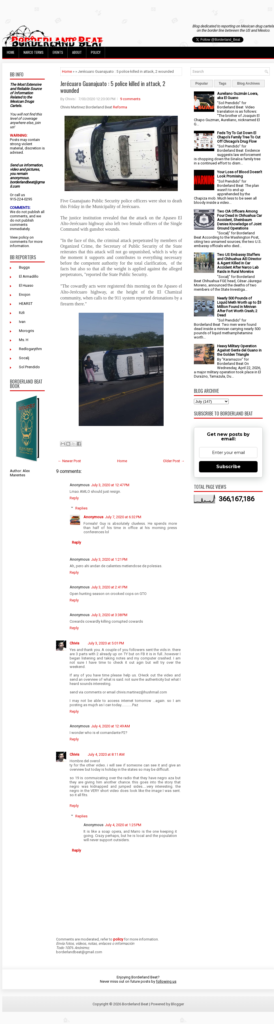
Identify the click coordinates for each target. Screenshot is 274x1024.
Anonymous (93, 517)
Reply (74, 498)
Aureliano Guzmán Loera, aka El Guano (237, 95)
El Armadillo (28, 276)
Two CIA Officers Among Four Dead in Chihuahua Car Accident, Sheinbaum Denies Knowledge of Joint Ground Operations (239, 219)
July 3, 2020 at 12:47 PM (110, 485)
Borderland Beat (135, 1004)
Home (10, 52)
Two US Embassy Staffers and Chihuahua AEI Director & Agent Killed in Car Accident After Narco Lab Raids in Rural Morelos (239, 263)
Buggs (24, 267)
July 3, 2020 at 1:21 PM (109, 559)
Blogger (177, 1004)
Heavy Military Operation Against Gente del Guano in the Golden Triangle (239, 350)
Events (58, 52)
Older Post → (174, 461)
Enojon (24, 294)
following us (166, 981)
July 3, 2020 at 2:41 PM (109, 587)
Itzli (22, 312)
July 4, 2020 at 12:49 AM (110, 726)
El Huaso (26, 285)
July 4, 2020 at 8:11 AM (106, 754)
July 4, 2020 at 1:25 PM (123, 825)
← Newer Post (69, 461)
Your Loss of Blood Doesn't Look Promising (239, 174)
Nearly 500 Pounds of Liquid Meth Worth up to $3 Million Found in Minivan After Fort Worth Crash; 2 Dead (239, 306)
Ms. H (23, 340)
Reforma (120, 107)
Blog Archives (248, 83)
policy (24, 237)
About (77, 52)
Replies (81, 508)
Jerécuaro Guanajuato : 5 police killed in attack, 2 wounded (112, 87)
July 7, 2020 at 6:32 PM (123, 517)
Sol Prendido (29, 367)
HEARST (26, 303)
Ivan (22, 322)
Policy (95, 52)
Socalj (24, 358)
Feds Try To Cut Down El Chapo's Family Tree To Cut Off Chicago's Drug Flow (238, 137)
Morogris (26, 331)
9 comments (130, 99)
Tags (222, 83)
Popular (201, 83)
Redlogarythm (30, 349)
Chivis (74, 643)
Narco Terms (33, 52)
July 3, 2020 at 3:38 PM (109, 615)
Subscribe (228, 466)
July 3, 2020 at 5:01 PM (106, 643)
